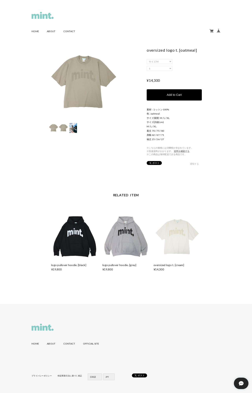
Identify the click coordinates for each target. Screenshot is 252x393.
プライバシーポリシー (42, 375)
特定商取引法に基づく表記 (70, 375)
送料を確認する (181, 151)
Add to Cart (174, 94)
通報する (194, 163)
